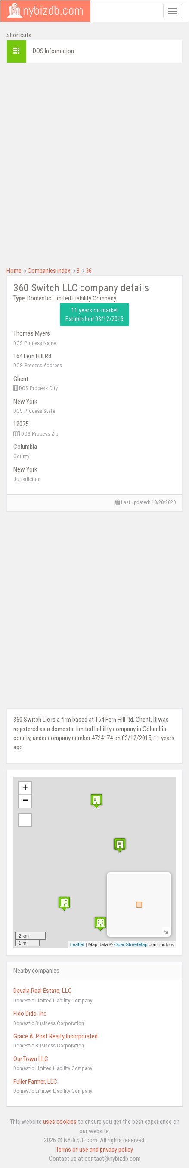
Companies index (49, 271)
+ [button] (25, 788)
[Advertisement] (94, 164)
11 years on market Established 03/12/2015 (94, 314)
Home (14, 271)
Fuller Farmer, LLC (35, 1082)
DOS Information (53, 51)
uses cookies (60, 1122)
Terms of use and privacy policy (94, 1149)
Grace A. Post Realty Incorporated (55, 1036)
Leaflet (77, 944)
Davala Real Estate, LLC (42, 991)
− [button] (25, 801)
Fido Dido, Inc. (30, 1013)
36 (89, 271)
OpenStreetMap (131, 944)
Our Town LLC (30, 1059)
